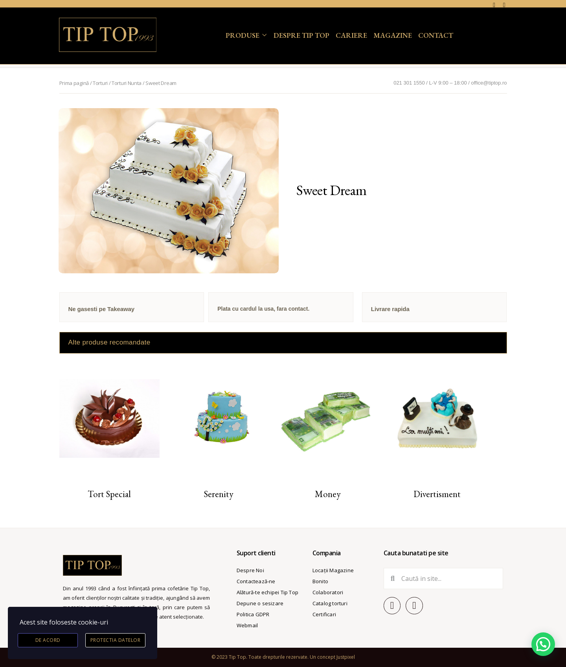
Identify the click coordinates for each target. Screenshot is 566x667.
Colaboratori (327, 592)
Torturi (100, 83)
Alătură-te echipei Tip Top (267, 592)
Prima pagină (74, 83)
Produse (242, 35)
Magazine (392, 35)
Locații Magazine (333, 570)
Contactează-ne (256, 581)
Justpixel (345, 657)
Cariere (351, 35)
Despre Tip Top (301, 35)
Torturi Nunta (127, 83)
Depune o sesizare (260, 603)
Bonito (320, 581)
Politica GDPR (253, 614)
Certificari (324, 614)
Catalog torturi (329, 603)
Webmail (247, 625)
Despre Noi (250, 570)
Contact (435, 35)
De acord (48, 640)
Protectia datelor (115, 640)
